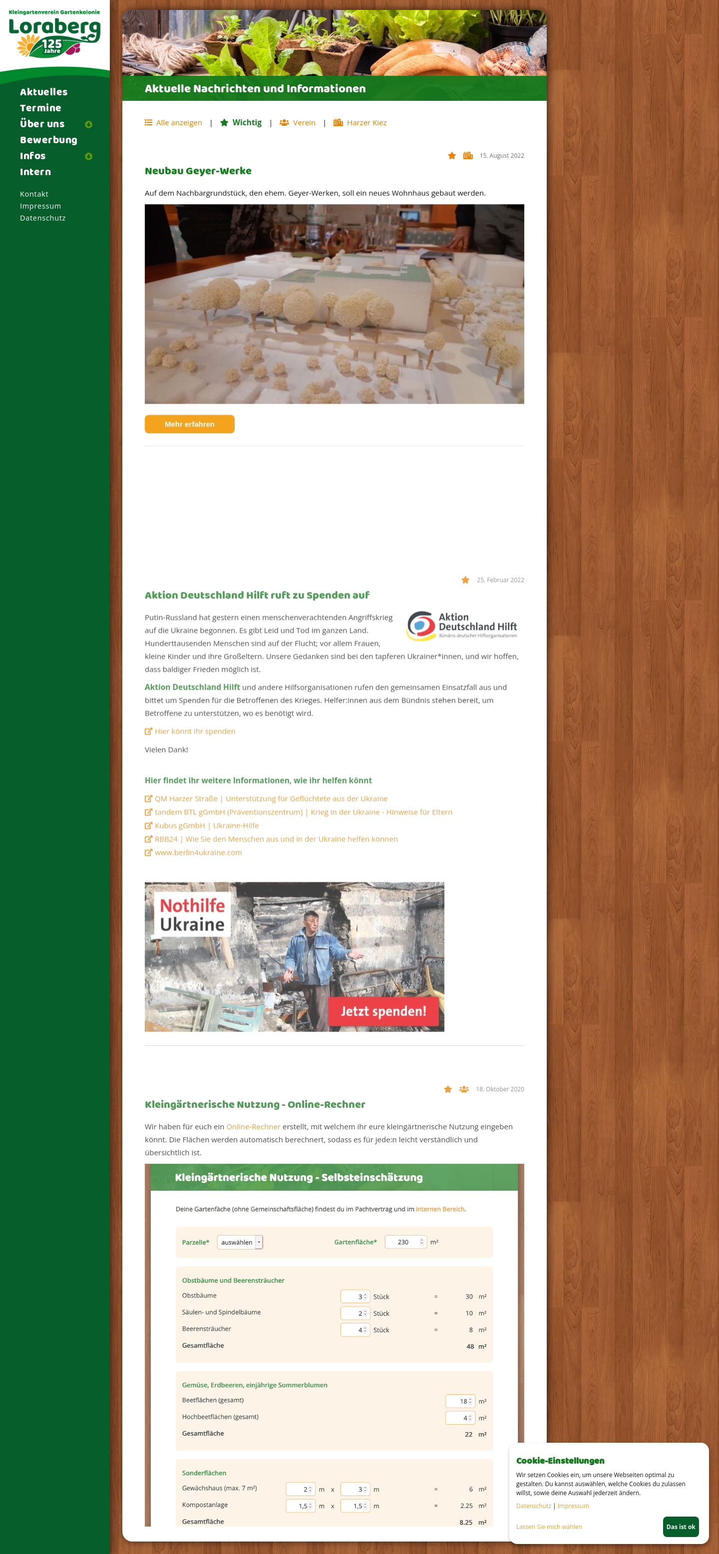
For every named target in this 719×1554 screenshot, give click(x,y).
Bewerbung (49, 141)
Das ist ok (681, 1527)
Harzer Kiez (469, 171)
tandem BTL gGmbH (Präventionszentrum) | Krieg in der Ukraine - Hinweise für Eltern (303, 955)
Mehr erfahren (200, 439)
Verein (465, 1266)
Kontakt (34, 194)
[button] (92, 124)
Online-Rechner (253, 1302)
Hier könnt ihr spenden (195, 874)
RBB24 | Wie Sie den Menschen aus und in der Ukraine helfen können (276, 982)
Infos (33, 157)
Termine (41, 109)
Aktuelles (44, 93)
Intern (35, 173)
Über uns (42, 125)
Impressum (40, 206)
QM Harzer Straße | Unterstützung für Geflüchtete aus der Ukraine (271, 941)
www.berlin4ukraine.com (198, 995)
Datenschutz (43, 218)
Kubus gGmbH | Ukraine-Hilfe (207, 968)
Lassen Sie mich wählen (549, 1527)
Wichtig (453, 171)
